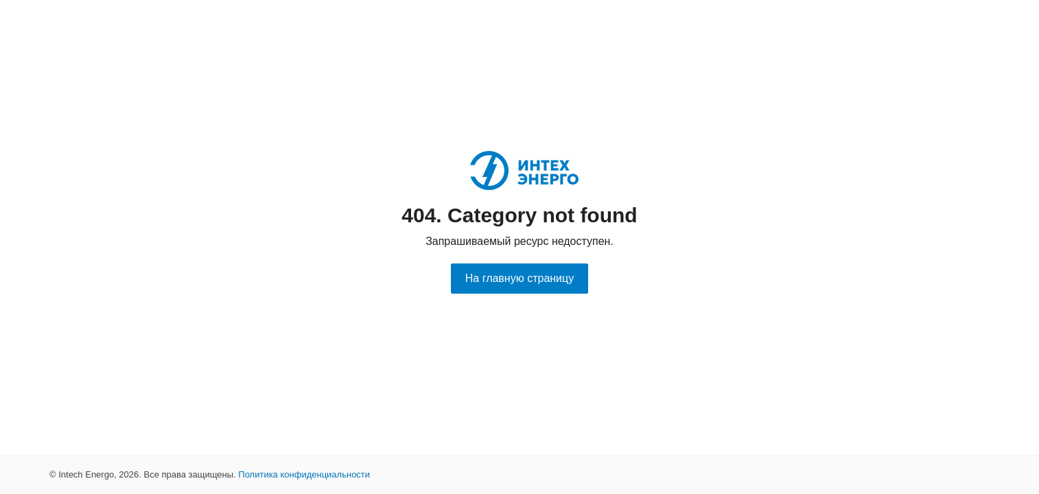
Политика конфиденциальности (304, 474)
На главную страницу (519, 278)
